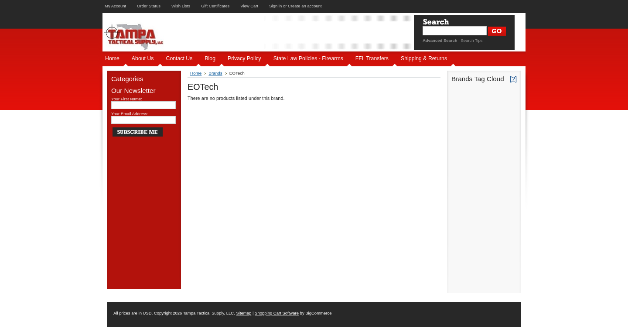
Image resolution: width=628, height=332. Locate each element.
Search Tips (471, 40)
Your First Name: (126, 98)
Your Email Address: (129, 113)
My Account (115, 5)
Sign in (275, 5)
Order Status (148, 5)
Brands (215, 73)
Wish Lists (180, 5)
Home (195, 73)
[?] (513, 78)
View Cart (249, 5)
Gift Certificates (215, 5)
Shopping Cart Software (277, 313)
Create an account (305, 5)
